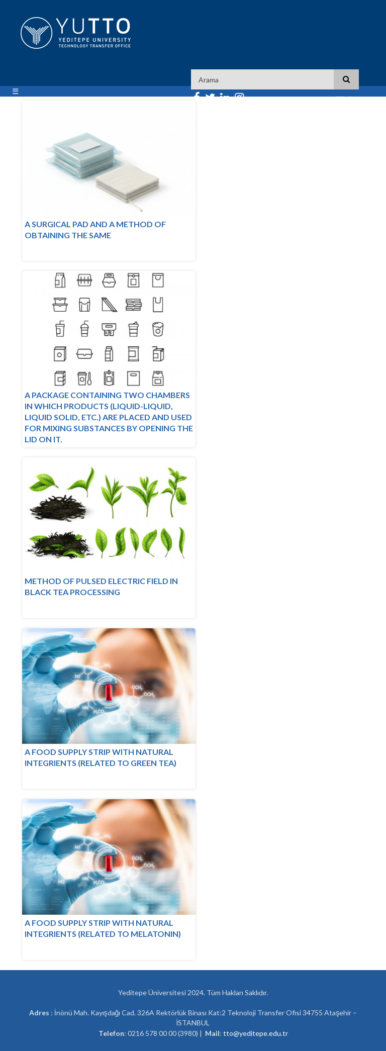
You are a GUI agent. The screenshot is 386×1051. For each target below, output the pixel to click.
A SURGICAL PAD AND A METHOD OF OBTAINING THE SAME (95, 229)
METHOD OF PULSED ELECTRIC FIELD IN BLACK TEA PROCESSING (101, 586)
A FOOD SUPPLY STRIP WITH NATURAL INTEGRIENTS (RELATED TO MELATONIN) (103, 928)
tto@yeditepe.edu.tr (255, 1033)
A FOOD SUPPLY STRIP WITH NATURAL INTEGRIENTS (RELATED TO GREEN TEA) (100, 757)
